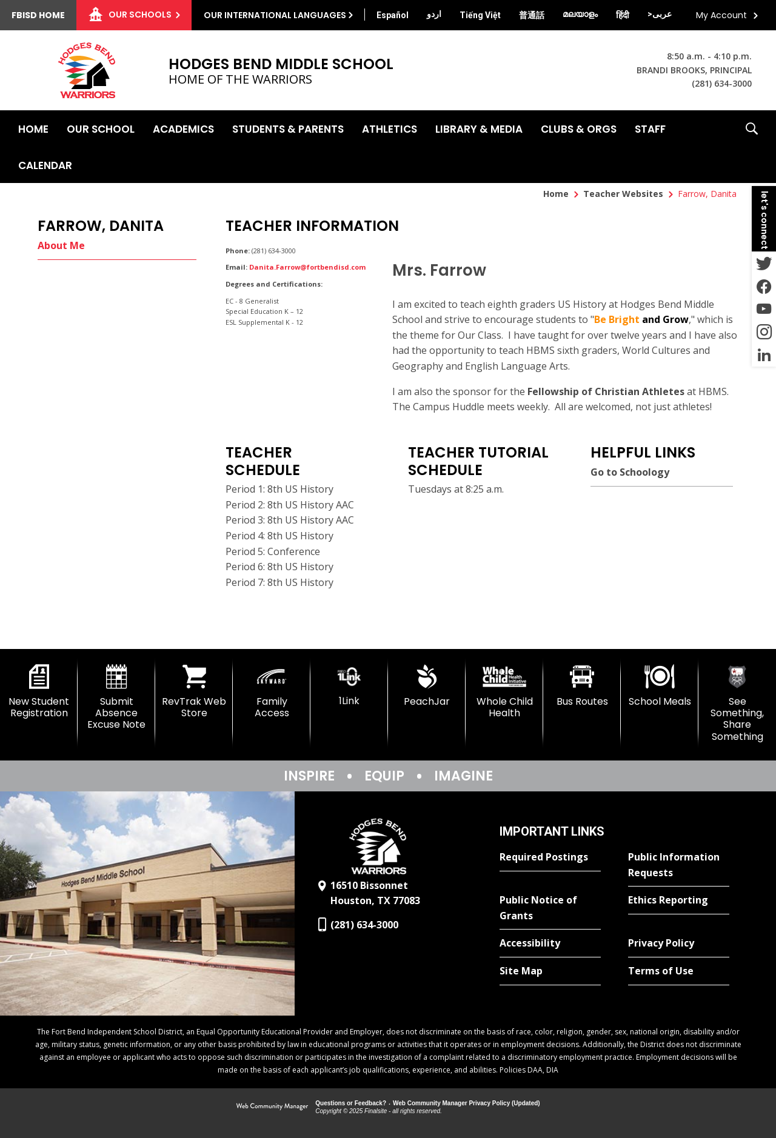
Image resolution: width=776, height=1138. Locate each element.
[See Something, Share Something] (737, 703)
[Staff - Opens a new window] (650, 128)
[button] (752, 146)
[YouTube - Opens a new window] (764, 309)
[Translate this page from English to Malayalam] (580, 14)
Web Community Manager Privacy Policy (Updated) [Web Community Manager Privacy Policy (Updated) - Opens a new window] (466, 1103)
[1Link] (349, 686)
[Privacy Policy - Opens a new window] (679, 943)
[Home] (33, 128)
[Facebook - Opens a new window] (764, 286)
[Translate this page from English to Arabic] (659, 14)
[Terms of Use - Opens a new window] (679, 971)
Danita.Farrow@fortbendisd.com (307, 266)
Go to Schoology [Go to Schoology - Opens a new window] (629, 472)
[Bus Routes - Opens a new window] (582, 686)
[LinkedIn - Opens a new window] (764, 355)
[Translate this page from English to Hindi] (622, 15)
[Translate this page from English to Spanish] (392, 15)
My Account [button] (721, 15)
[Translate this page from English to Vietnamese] (480, 15)
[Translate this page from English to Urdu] (434, 14)
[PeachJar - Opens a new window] (427, 686)
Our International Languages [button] (275, 15)
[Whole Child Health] (504, 692)
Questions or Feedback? (350, 1103)
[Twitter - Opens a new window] (764, 263)
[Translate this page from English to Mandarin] (531, 15)
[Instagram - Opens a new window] (764, 332)
